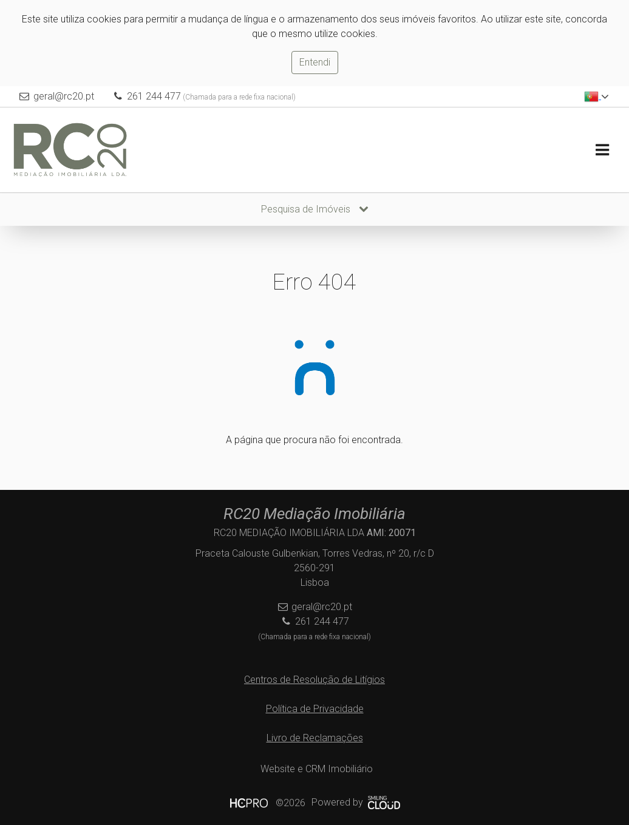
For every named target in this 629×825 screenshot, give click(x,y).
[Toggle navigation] (602, 150)
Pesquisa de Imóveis (315, 209)
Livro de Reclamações (315, 738)
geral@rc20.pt (63, 96)
